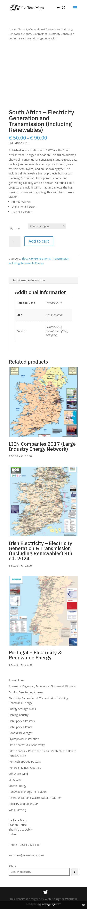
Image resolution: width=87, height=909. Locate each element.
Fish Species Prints (20, 727)
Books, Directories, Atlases (26, 692)
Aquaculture (16, 680)
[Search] (74, 872)
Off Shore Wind (18, 774)
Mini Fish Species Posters (25, 761)
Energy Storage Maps (22, 709)
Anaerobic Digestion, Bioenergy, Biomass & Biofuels (42, 686)
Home (12, 29)
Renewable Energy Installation (28, 791)
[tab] (44, 280)
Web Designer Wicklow (61, 899)
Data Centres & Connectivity (27, 745)
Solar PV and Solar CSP (23, 804)
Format (15, 228)
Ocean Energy (17, 786)
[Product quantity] (14, 241)
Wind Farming (17, 810)
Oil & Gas (15, 780)
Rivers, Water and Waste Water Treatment (35, 798)
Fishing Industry (18, 715)
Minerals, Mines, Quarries (25, 767)
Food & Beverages (21, 733)
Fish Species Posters (22, 721)
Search (13, 865)
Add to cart (39, 241)
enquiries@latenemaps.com (26, 855)
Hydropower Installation (24, 739)
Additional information (29, 280)
